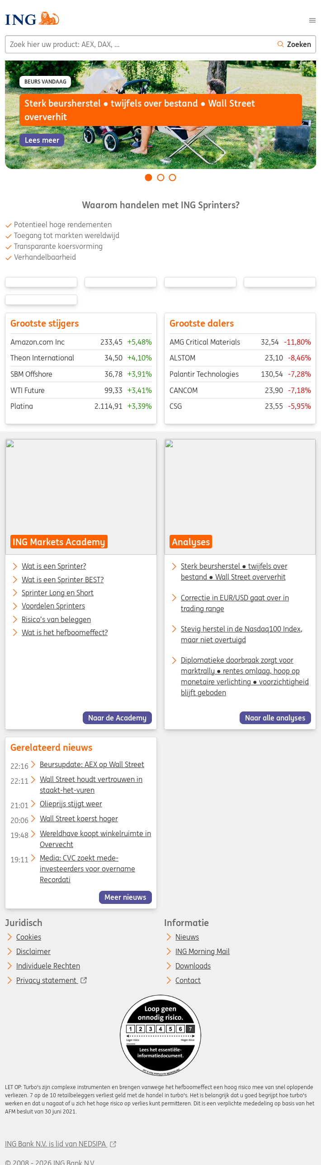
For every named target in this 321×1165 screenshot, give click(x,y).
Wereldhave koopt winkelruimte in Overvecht (80, 835)
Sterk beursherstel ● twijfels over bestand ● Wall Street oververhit (234, 571)
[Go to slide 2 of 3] (160, 177)
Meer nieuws (125, 897)
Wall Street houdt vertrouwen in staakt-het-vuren (76, 781)
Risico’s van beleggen (56, 619)
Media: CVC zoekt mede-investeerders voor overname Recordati (72, 859)
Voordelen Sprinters (53, 606)
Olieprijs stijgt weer (56, 804)
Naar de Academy (117, 717)
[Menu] (312, 19)
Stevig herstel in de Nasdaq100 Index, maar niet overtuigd (241, 634)
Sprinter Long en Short (58, 593)
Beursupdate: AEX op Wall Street (77, 766)
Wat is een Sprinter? (54, 566)
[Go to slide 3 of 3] (172, 177)
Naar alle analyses (275, 717)
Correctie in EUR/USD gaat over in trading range (235, 603)
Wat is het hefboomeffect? (65, 633)
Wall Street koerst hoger (64, 819)
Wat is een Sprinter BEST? (63, 579)
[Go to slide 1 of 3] (148, 177)
